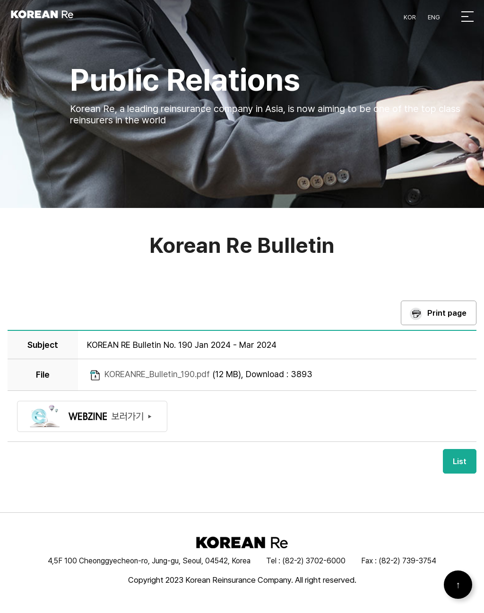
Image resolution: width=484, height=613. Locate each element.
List (460, 461)
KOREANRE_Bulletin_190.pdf (157, 375)
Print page (447, 314)
